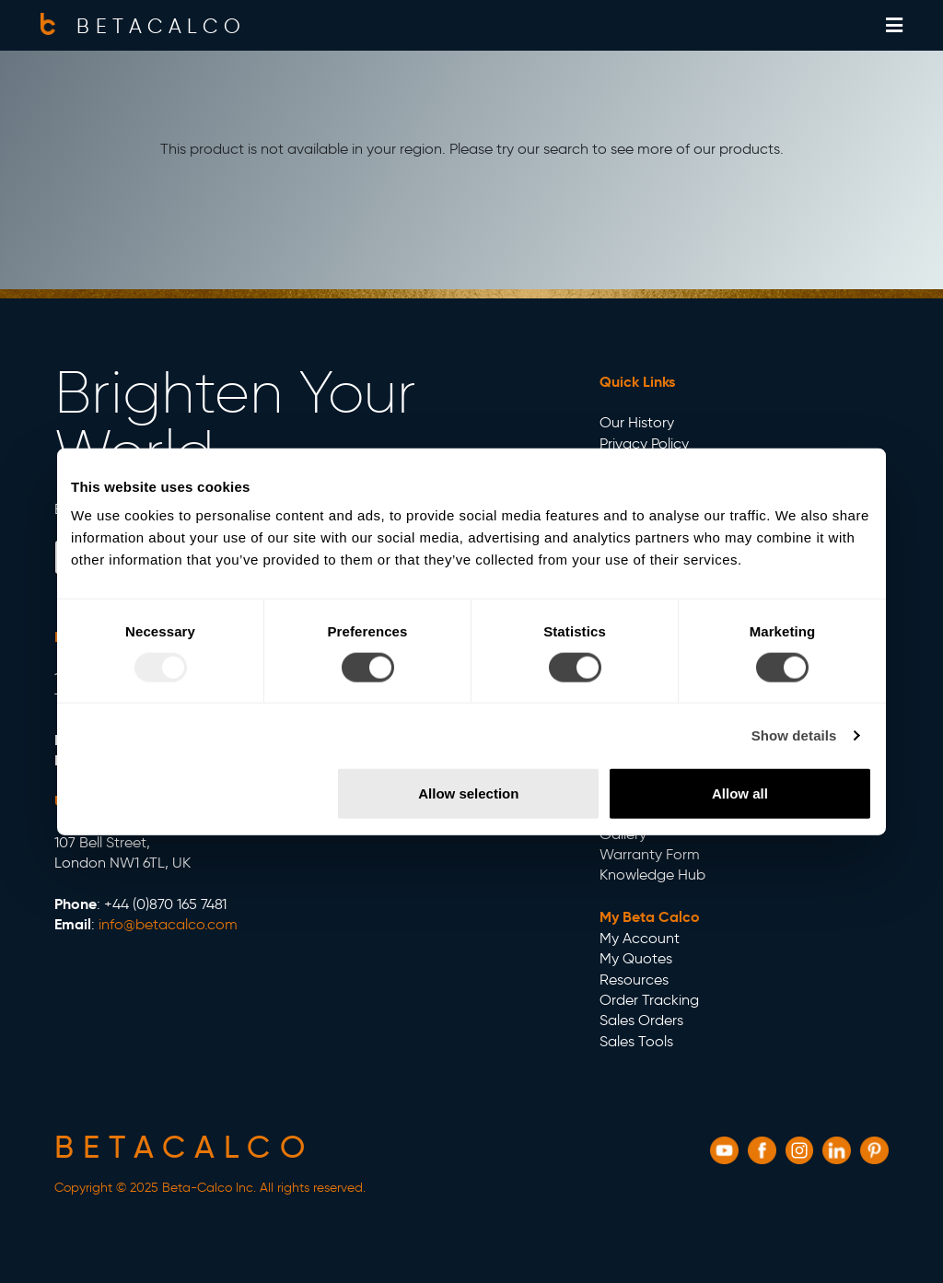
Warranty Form (650, 854)
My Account (640, 938)
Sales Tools (636, 1041)
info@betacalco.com (168, 924)
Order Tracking (649, 1000)
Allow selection (468, 793)
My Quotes (636, 958)
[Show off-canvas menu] (894, 26)
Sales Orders (641, 1020)
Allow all (740, 793)
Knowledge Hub (652, 874)
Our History (637, 422)
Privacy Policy (644, 443)
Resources (634, 979)
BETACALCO (161, 26)
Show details (794, 734)
